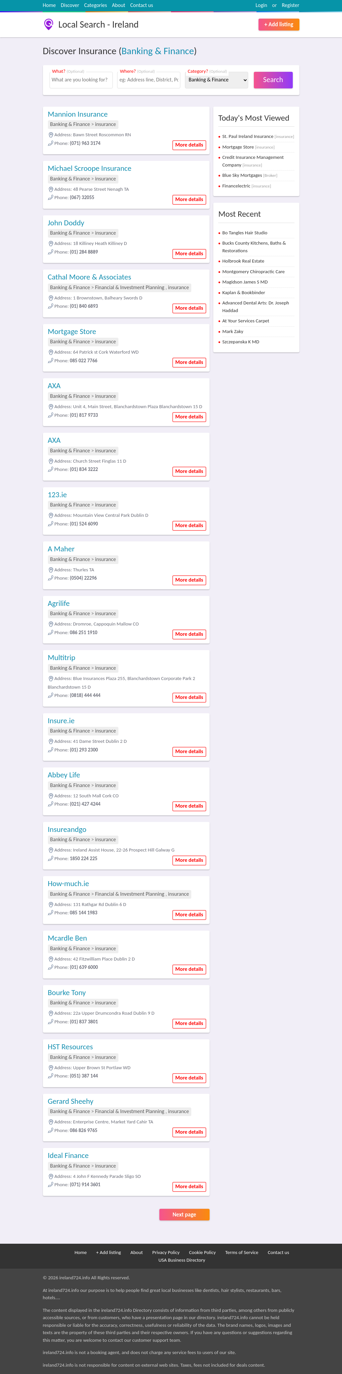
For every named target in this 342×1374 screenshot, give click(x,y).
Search (273, 79)
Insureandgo (67, 829)
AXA (54, 385)
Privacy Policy (166, 1252)
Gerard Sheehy (70, 1101)
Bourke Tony (67, 992)
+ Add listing (278, 24)
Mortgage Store (72, 331)
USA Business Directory (181, 1260)
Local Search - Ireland (99, 24)
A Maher (61, 548)
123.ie (57, 494)
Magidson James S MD (244, 282)
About (118, 5)
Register (290, 5)
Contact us (141, 5)
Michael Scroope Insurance (89, 168)
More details (189, 145)
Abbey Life (64, 774)
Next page (184, 1214)
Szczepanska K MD (240, 342)
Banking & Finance (157, 51)
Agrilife (59, 603)
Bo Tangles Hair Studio (244, 233)
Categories (95, 5)
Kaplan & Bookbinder (243, 292)
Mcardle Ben (67, 938)
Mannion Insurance (78, 114)
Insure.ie (61, 720)
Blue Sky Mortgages (249, 175)
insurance (105, 124)
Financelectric (246, 186)
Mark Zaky (232, 331)
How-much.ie (68, 883)
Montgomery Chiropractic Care (253, 272)
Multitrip (62, 657)
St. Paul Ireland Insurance (258, 136)
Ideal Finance (68, 1155)
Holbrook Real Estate (243, 261)
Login (261, 5)
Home (49, 5)
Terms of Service (241, 1252)
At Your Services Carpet (245, 321)
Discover (70, 5)
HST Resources (70, 1046)
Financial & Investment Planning (129, 287)
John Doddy (66, 222)
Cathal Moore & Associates (89, 277)
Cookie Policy (202, 1252)
